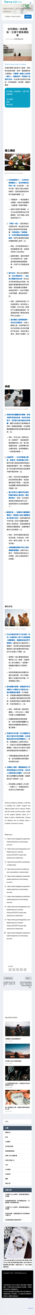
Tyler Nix (12, 173)
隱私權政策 (6, 1279)
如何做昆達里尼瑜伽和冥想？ (13, 1220)
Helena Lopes (14, 629)
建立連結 (10, 99)
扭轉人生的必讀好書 (11, 1155)
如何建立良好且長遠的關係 (13, 1061)
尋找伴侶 (9, 105)
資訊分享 (7, 1183)
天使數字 (7, 1141)
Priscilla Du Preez (15, 409)
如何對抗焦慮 (9, 1146)
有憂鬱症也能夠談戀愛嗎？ (13, 1039)
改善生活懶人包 (9, 1160)
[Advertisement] (17, 130)
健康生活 (7, 1132)
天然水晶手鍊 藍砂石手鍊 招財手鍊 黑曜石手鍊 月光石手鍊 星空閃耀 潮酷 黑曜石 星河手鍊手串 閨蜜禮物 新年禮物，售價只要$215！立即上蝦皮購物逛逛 (17, 1262)
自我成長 (7, 1174)
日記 (6, 1165)
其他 (6, 1137)
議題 (6, 1179)
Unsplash (20, 173)
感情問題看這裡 (18, 39)
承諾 (7, 102)
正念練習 (7, 1169)
